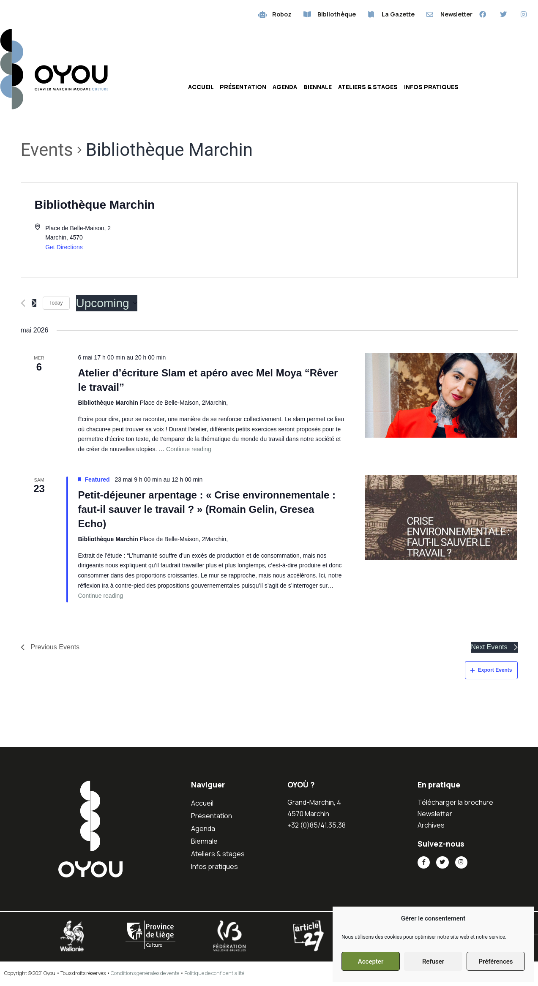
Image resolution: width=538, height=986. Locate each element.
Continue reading (188, 450)
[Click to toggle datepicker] (106, 304)
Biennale (317, 88)
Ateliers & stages (368, 88)
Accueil (201, 88)
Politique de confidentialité (214, 974)
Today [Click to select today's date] (56, 304)
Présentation (243, 88)
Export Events (491, 671)
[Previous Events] (23, 304)
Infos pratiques (431, 88)
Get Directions (64, 248)
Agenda (285, 88)
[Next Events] (34, 304)
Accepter (370, 961)
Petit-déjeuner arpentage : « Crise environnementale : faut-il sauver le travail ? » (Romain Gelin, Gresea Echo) (207, 510)
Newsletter (435, 815)
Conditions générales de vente (145, 974)
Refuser (433, 961)
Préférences (495, 961)
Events (47, 151)
